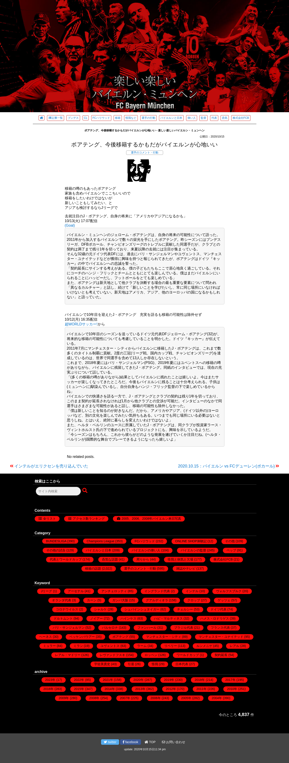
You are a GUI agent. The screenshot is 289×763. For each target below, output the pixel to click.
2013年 (140, 689)
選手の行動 (148, 117)
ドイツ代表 (219, 609)
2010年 (232, 689)
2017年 (230, 680)
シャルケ (100, 609)
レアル (234, 646)
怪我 (155, 664)
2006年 (156, 698)
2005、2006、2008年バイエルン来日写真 (151, 518)
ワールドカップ (188, 655)
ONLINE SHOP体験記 (191, 541)
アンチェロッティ (114, 591)
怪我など (130, 117)
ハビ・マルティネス (168, 618)
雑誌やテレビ (185, 568)
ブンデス (73, 117)
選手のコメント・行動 (144, 152)
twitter (110, 742)
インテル (192, 591)
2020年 (138, 680)
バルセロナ (110, 627)
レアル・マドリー (68, 655)
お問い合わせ (173, 742)
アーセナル (76, 591)
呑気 (224, 117)
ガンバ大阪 (120, 600)
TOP (150, 742)
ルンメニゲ (204, 646)
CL (85, 117)
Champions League (100, 541)
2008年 (94, 698)
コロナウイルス (67, 609)
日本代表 (181, 664)
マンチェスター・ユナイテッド (221, 636)
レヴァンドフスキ (112, 655)
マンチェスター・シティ (163, 636)
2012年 (171, 689)
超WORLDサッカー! (81, 324)
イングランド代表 (157, 591)
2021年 (108, 680)
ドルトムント (63, 618)
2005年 (186, 698)
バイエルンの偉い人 (146, 550)
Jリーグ (46, 591)
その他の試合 (55, 550)
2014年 (109, 689)
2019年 (169, 680)
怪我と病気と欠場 (180, 559)
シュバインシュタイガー (141, 609)
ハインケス (128, 618)
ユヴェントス (110, 646)
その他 (230, 541)
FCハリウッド (101, 117)
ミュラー (49, 646)
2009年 (64, 698)
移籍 (117, 117)
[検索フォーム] (58, 491)
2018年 (200, 680)
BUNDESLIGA (56, 541)
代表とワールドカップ (66, 559)
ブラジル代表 (183, 627)
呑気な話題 (110, 559)
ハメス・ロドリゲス (214, 618)
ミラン (78, 646)
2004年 (217, 698)
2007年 (125, 698)
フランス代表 (220, 627)
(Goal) (70, 225)
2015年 (79, 689)
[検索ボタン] (85, 491)
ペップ (231, 550)
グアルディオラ (157, 600)
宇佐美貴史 (102, 664)
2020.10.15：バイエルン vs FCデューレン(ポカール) (226, 466)
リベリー (170, 646)
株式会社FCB (241, 117)
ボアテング (120, 636)
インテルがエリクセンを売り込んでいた (51, 466)
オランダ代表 (61, 600)
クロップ (193, 600)
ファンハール (146, 627)
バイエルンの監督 (193, 550)
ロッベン (151, 655)
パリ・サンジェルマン (69, 627)
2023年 (50, 680)
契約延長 (221, 655)
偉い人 (191, 117)
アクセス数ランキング (89, 518)
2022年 (79, 680)
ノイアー (96, 618)
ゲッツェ (224, 600)
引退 (131, 664)
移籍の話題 (93, 568)
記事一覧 (55, 117)
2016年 (48, 689)
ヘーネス (45, 636)
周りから (142, 559)
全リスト (49, 518)
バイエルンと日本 (171, 117)
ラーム (142, 646)
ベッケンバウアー (82, 636)
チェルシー (185, 609)
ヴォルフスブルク (229, 591)
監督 (203, 117)
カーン (91, 600)
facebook (130, 742)
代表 (214, 117)
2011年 (201, 689)
